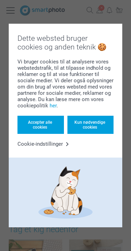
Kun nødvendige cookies (89, 125)
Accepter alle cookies (40, 125)
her (53, 105)
